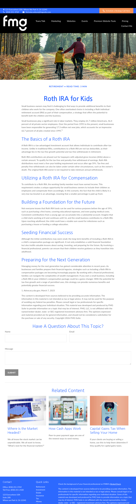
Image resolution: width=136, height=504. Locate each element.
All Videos (40, 502)
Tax (37, 490)
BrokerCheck (115, 476)
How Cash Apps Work (65, 420)
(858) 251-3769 (11, 4)
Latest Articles (42, 499)
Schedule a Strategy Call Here (116, 3)
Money (39, 493)
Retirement (40, 479)
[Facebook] (4, 501)
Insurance (40, 487)
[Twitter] (9, 501)
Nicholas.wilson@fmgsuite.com (36, 4)
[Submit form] (11, 364)
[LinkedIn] (14, 501)
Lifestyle (39, 496)
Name (7, 323)
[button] (40, 12)
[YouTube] (18, 501)
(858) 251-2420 (17, 482)
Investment (40, 482)
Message (9, 340)
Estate (38, 484)
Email (71, 323)
